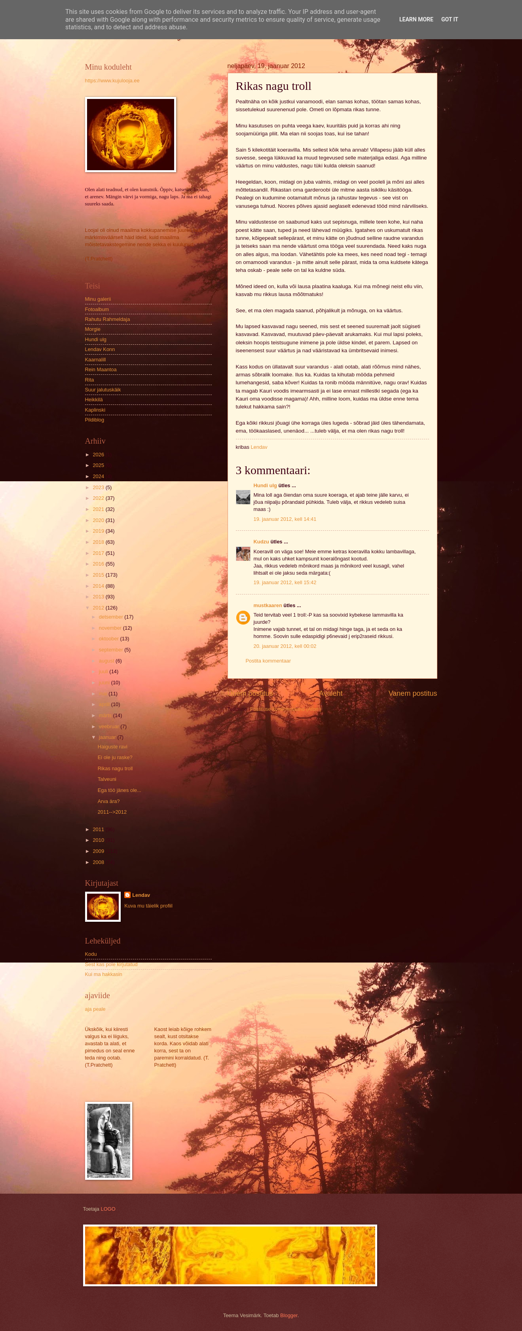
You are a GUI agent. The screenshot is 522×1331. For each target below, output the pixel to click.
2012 (99, 608)
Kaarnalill (95, 360)
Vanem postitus (413, 693)
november (111, 628)
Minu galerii (98, 299)
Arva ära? (109, 801)
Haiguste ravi (112, 747)
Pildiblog (94, 420)
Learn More (416, 19)
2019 (99, 531)
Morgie (93, 329)
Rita (89, 380)
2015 (99, 575)
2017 (99, 553)
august (107, 661)
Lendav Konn (100, 349)
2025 (99, 465)
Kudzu (261, 542)
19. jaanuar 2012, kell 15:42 (285, 582)
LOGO (108, 1209)
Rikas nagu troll (115, 768)
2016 (99, 564)
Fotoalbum (97, 309)
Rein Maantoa (101, 369)
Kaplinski (95, 410)
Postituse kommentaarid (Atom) (285, 709)
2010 (99, 840)
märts (106, 715)
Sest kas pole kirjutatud (111, 964)
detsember (111, 617)
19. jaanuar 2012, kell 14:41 (285, 519)
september (111, 650)
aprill (105, 704)
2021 (99, 509)
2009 (99, 851)
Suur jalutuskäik (103, 390)
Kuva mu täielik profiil (148, 906)
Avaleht (331, 693)
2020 (99, 520)
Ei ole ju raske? (115, 757)
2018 (99, 542)
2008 (99, 862)
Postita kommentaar (268, 661)
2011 (99, 829)
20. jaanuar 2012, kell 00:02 (285, 646)
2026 (99, 455)
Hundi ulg (265, 485)
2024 (99, 476)
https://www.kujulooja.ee (112, 81)
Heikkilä (94, 400)
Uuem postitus (250, 693)
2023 (99, 487)
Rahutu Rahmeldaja (107, 319)
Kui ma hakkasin (103, 974)
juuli (104, 671)
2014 (99, 586)
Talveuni (107, 779)
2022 (99, 498)
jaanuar (108, 737)
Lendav (141, 895)
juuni (105, 682)
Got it (449, 19)
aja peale (95, 1009)
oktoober (109, 639)
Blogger (289, 1315)
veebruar (109, 726)
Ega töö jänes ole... (119, 790)
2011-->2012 (112, 812)
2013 (99, 597)
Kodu (91, 954)
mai (103, 694)
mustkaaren (268, 605)
